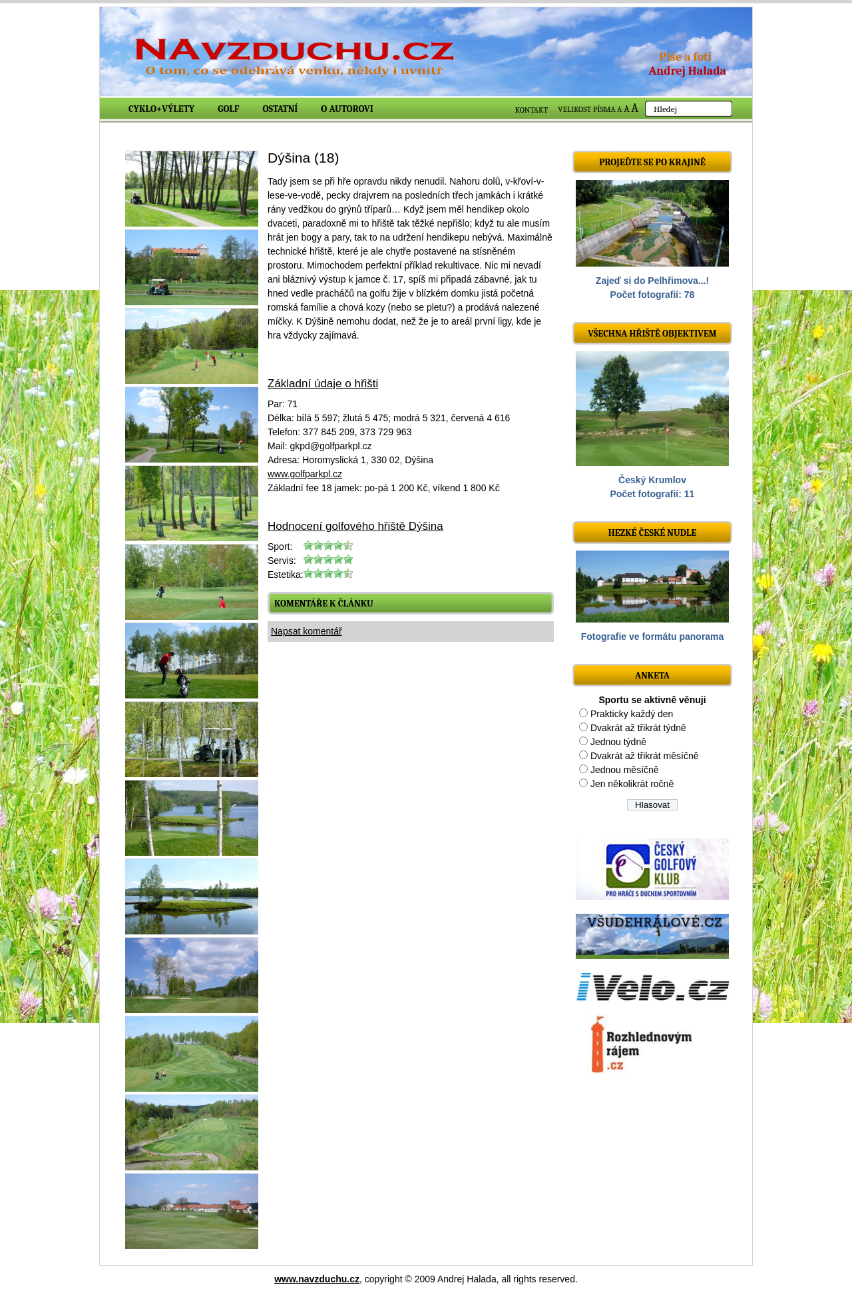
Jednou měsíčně (624, 769)
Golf (228, 109)
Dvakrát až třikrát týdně (638, 727)
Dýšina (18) (303, 157)
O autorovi (347, 109)
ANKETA (652, 675)
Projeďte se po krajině (652, 162)
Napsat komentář (306, 631)
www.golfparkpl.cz (305, 474)
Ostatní (280, 109)
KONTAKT (531, 110)
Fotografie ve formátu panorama (652, 636)
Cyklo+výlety (161, 109)
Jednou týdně (618, 741)
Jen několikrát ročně (632, 783)
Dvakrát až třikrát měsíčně (644, 755)
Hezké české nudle (652, 533)
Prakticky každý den (632, 713)
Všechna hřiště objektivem (652, 333)
